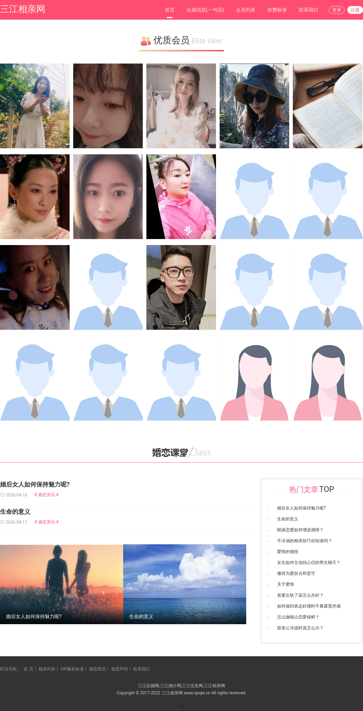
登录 (336, 10)
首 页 (28, 669)
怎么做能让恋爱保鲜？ (298, 616)
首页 (170, 10)
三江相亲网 (22, 9)
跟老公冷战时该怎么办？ (300, 627)
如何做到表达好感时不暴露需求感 (309, 606)
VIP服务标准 (72, 669)
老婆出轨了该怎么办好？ (300, 595)
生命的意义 (15, 511)
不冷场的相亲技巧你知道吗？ (304, 540)
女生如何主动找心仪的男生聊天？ (309, 562)
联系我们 (308, 10)
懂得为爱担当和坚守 (296, 573)
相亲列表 (46, 669)
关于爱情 (285, 584)
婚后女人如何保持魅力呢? (35, 484)
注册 (355, 10)
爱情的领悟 (287, 551)
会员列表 (245, 10)
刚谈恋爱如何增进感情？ (300, 529)
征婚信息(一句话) (205, 10)
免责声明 (119, 669)
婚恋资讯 (97, 669)
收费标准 (277, 10)
